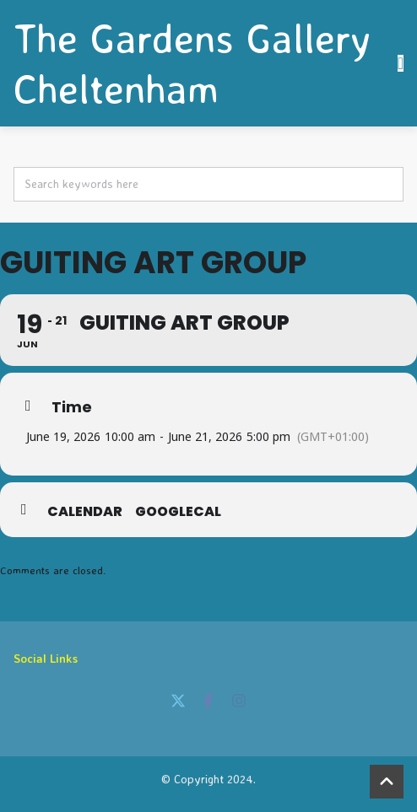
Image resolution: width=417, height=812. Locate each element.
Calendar (84, 511)
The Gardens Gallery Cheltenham (192, 63)
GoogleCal (178, 511)
